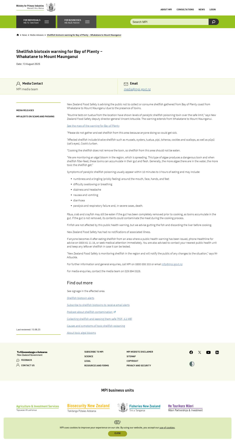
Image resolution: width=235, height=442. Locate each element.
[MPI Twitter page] (199, 353)
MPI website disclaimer (140, 352)
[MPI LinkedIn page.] (217, 353)
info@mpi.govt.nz (172, 264)
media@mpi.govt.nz (137, 89)
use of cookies (167, 427)
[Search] (214, 22)
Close (117, 434)
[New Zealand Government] (32, 354)
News (202, 10)
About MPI (166, 10)
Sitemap (131, 357)
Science (88, 357)
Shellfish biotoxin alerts (80, 298)
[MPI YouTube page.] (208, 353)
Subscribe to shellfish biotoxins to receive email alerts (98, 305)
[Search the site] (174, 22)
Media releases (37, 35)
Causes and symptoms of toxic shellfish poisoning (96, 326)
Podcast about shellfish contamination (90, 312)
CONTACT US (27, 366)
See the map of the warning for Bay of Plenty (93, 126)
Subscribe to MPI (93, 352)
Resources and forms (96, 366)
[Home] (17, 35)
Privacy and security (139, 366)
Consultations (185, 10)
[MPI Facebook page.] (191, 353)
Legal (87, 362)
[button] (36, 22)
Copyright (132, 362)
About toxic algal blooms (81, 333)
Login (213, 10)
